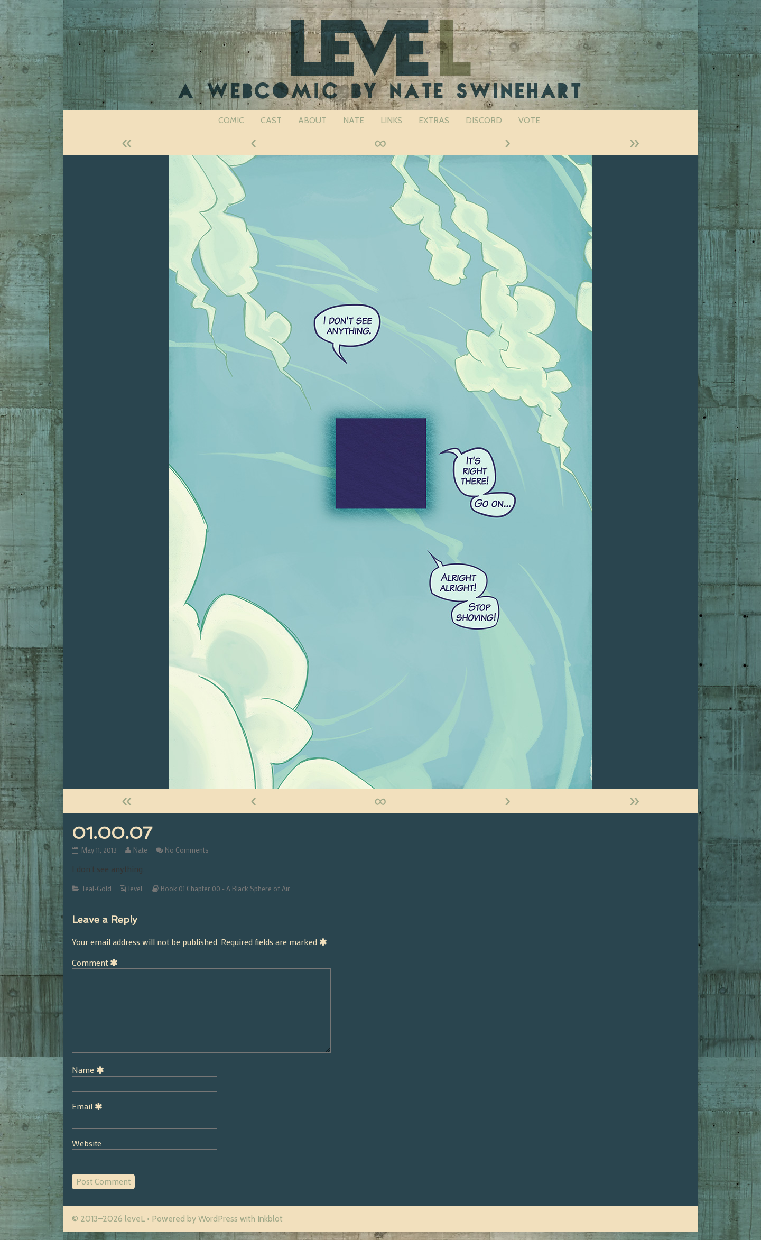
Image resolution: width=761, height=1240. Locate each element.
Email (89, 1106)
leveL (136, 888)
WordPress (218, 1219)
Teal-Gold (97, 888)
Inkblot (270, 1219)
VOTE (529, 120)
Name (90, 1069)
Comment (97, 962)
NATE (353, 120)
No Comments (187, 850)
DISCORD (484, 120)
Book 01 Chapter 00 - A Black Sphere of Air (225, 888)
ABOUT (312, 120)
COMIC (231, 120)
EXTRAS (434, 120)
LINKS (391, 120)
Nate (140, 850)
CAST (271, 120)
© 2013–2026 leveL (108, 1219)
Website (86, 1143)
